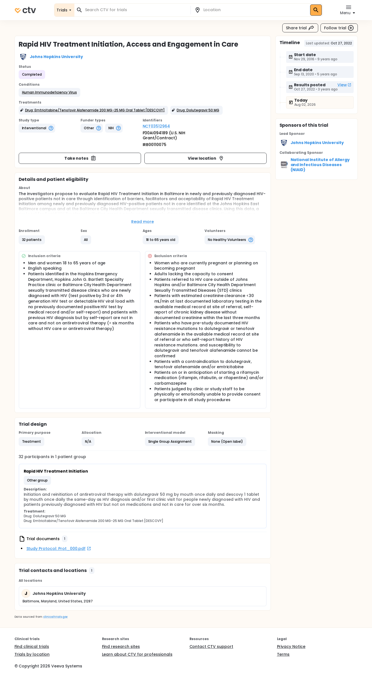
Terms (283, 654)
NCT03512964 (156, 126)
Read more (142, 221)
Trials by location (32, 654)
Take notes (80, 158)
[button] (49, 92)
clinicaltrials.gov (55, 617)
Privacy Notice (291, 646)
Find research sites (121, 646)
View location (206, 158)
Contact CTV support (211, 646)
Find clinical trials (31, 646)
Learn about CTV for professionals (137, 654)
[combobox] (135, 10)
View (344, 84)
